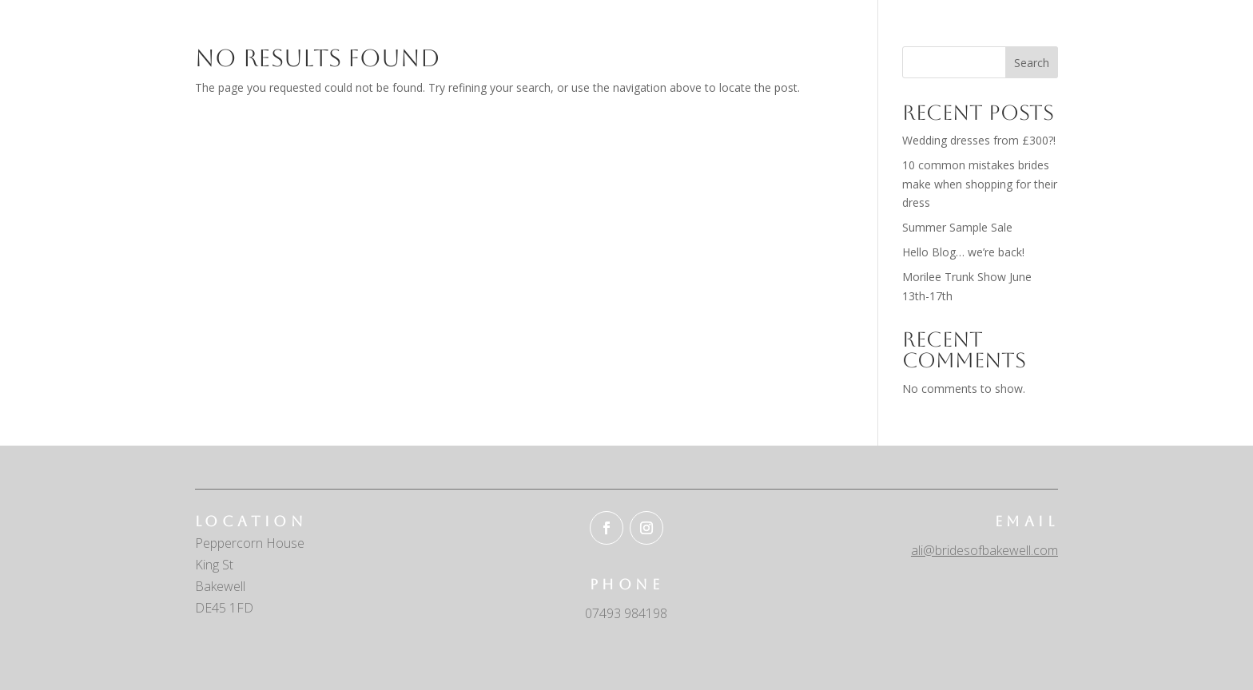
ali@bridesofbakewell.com (984, 550)
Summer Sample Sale (957, 227)
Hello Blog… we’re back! (963, 252)
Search (1031, 62)
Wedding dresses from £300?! (979, 140)
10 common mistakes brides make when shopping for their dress (979, 184)
